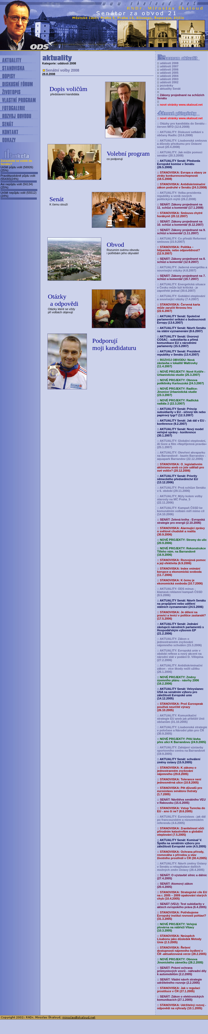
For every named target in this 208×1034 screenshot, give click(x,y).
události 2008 (169, 63)
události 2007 (169, 66)
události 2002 (169, 82)
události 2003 (169, 79)
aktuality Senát (170, 88)
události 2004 (169, 75)
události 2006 (169, 69)
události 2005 (169, 72)
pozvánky (166, 85)
